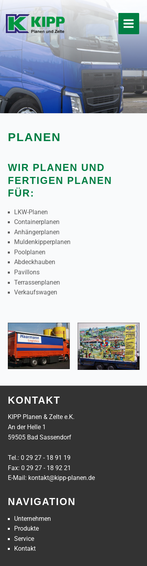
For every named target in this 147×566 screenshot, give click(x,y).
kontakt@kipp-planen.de (61, 477)
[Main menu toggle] (128, 23)
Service (24, 538)
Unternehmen (32, 518)
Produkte (26, 528)
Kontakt (25, 548)
